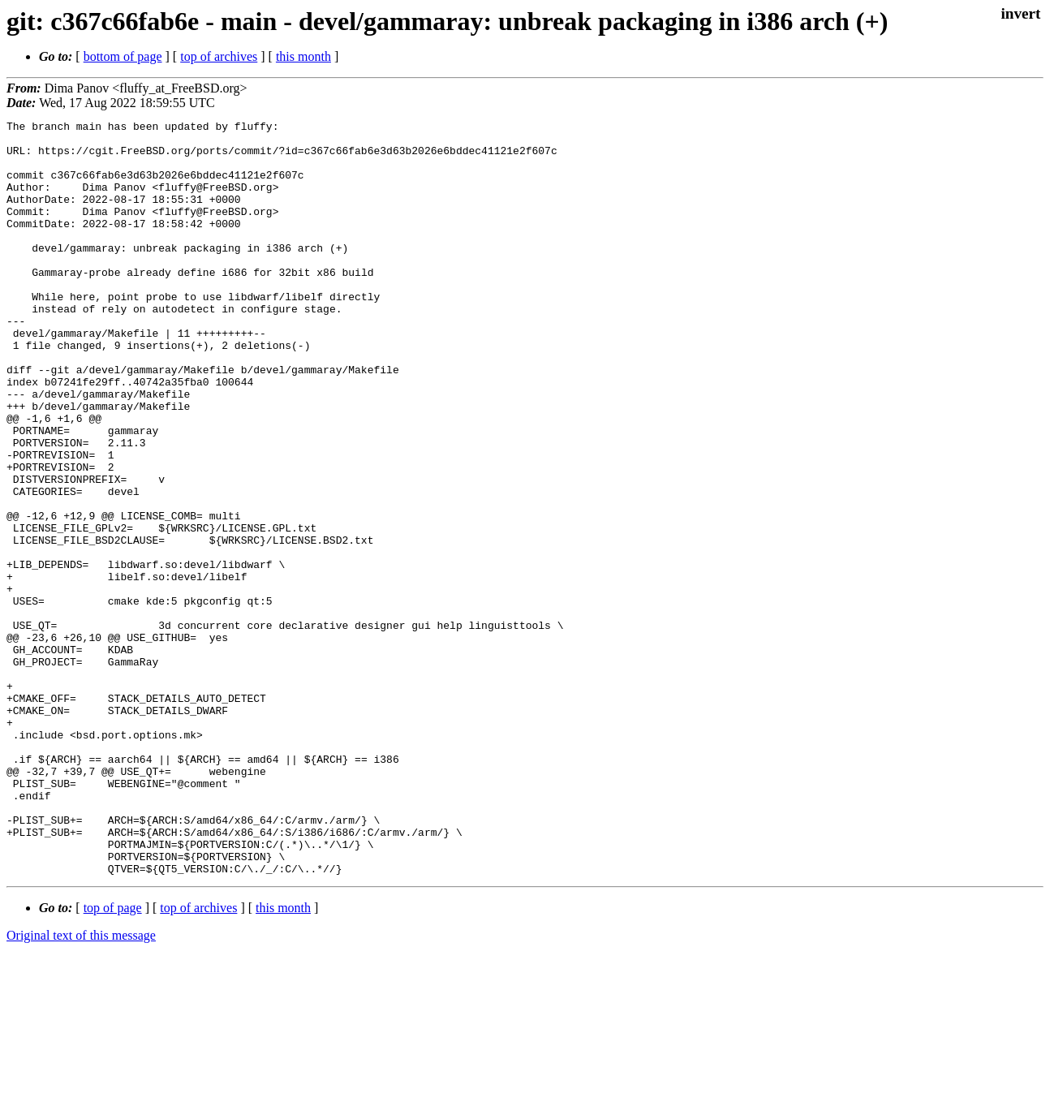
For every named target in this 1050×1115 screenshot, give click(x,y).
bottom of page (123, 56)
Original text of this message (81, 1086)
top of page (113, 1058)
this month (303, 56)
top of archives (218, 56)
